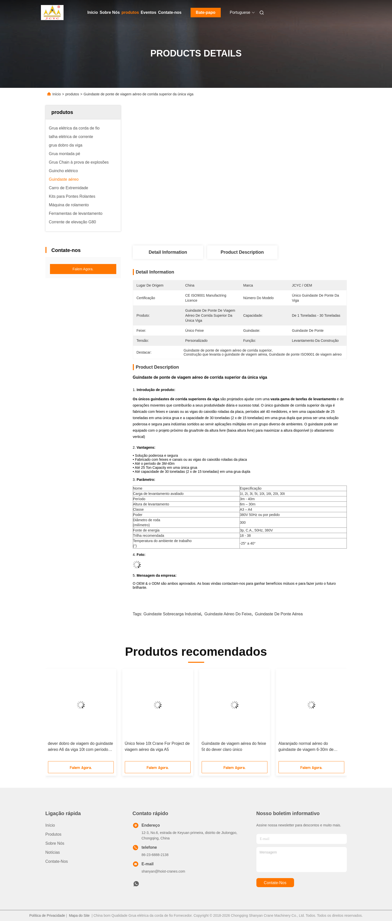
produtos (130, 12)
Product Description (242, 252)
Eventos (148, 12)
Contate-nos (169, 12)
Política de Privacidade (47, 915)
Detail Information (168, 252)
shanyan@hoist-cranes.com (163, 871)
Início (92, 12)
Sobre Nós (110, 12)
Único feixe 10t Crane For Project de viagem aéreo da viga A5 (157, 746)
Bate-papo (205, 12)
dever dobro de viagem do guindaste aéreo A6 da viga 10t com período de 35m (80, 747)
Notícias (52, 852)
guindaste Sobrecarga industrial (172, 614)
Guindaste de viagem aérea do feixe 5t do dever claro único (234, 746)
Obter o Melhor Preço (267, 229)
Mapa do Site (79, 915)
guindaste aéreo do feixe (228, 614)
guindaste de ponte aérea (279, 614)
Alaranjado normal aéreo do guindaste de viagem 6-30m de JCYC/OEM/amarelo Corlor (306, 747)
